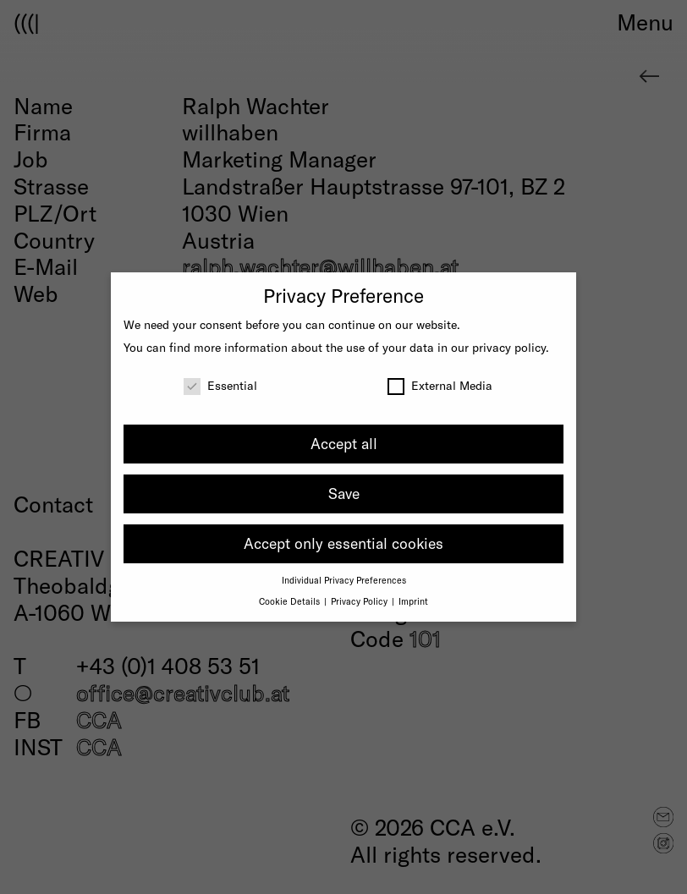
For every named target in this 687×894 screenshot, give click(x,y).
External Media (439, 385)
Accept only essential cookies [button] (343, 543)
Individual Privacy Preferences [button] (344, 579)
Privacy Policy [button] (360, 600)
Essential (220, 385)
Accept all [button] (344, 443)
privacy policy (509, 347)
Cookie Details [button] (290, 600)
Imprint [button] (413, 600)
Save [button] (344, 493)
